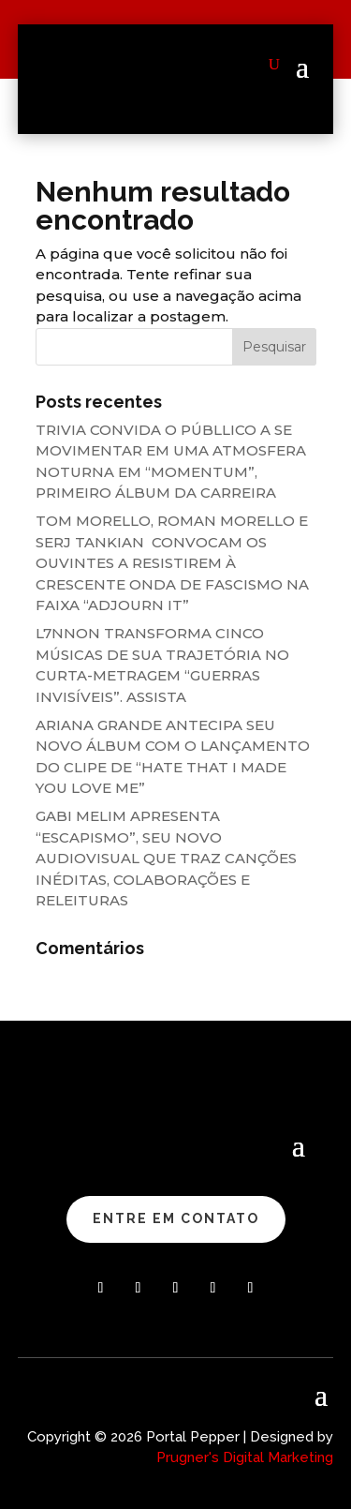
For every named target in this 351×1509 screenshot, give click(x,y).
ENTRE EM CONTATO (176, 1218)
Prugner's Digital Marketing (244, 1457)
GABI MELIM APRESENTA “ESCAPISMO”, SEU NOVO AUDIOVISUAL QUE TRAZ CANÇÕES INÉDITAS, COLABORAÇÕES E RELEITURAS (166, 858)
